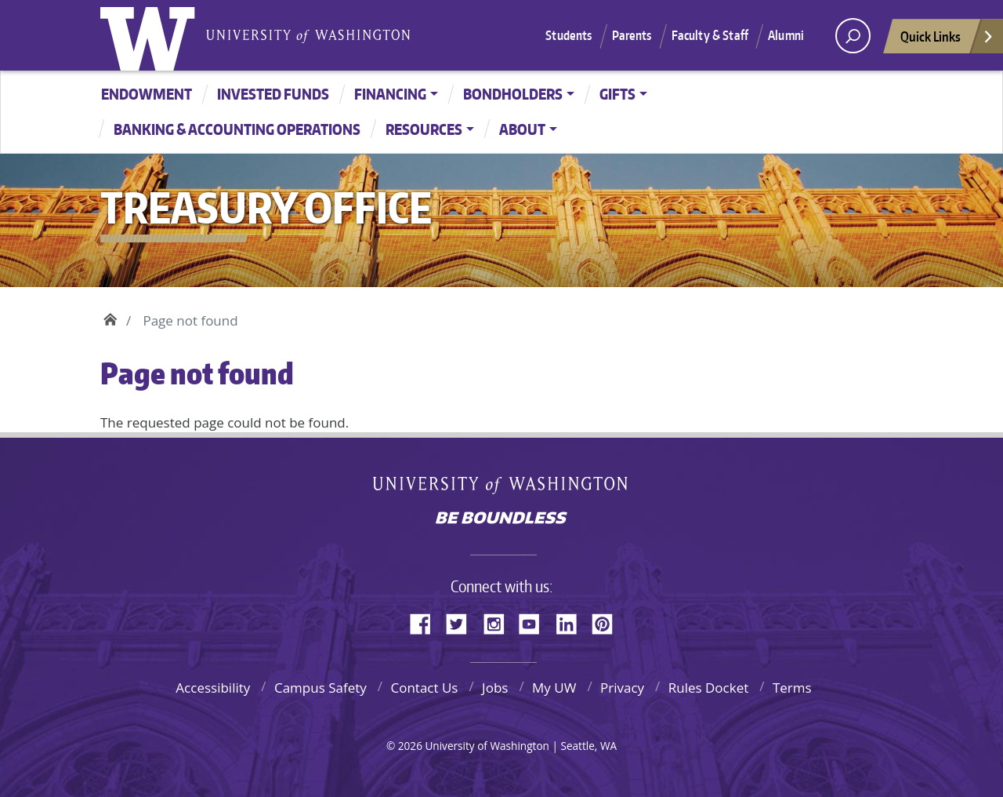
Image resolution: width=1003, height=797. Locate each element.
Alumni (786, 35)
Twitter (462, 621)
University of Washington (151, 35)
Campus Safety (320, 688)
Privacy (622, 688)
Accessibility (213, 688)
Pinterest (608, 621)
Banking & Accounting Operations (237, 129)
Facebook (426, 621)
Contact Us (424, 688)
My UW (554, 688)
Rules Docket (708, 688)
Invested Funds (273, 94)
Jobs (495, 688)
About (522, 129)
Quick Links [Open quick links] (947, 40)
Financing (390, 94)
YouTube (535, 621)
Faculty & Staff (710, 35)
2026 (410, 745)
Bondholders (513, 94)
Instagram (499, 621)
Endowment (146, 94)
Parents (632, 35)
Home (110, 317)
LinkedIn (572, 621)
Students (568, 35)
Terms (792, 688)
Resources (424, 129)
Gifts (617, 94)
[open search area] (853, 35)
